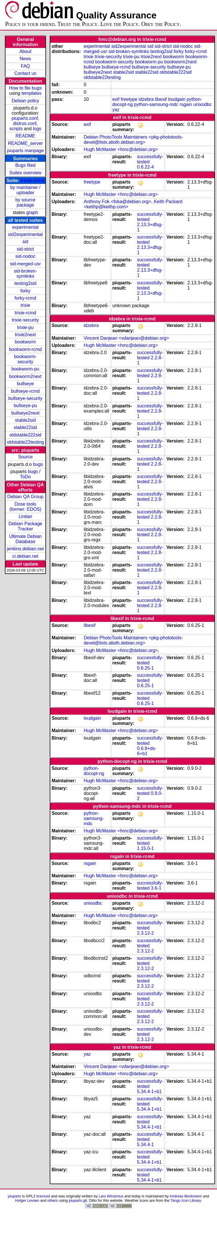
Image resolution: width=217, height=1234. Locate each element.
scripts (16, 128)
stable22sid (25, 427)
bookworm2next (25, 376)
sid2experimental (25, 234)
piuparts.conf (24, 118)
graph (32, 212)
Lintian (25, 516)
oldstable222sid (25, 434)
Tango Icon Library (185, 1200)
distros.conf (25, 123)
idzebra (146, 99)
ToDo (25, 476)
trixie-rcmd (32, 180)
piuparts (14, 1196)
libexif (161, 99)
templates (31, 93)
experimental (25, 227)
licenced (43, 1196)
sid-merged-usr (25, 263)
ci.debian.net (25, 556)
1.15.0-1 (145, 848)
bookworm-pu (25, 368)
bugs (38, 464)
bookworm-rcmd (25, 349)
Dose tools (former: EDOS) (25, 507)
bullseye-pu (25, 405)
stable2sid (25, 420)
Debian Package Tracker (25, 526)
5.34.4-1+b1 (149, 1091)
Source (25, 456)
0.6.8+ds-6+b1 (146, 751)
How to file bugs (25, 88)
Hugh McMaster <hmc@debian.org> (121, 149)
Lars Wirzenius (111, 1196)
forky (25, 290)
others (52, 1200)
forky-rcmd (26, 298)
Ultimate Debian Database (25, 539)
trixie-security (25, 320)
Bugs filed (25, 165)
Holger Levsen (27, 1200)
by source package (25, 202)
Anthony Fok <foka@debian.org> (117, 201)
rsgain (186, 104)
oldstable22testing (25, 442)
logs (37, 128)
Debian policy (25, 100)
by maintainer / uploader (25, 190)
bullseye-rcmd (25, 391)
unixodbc (202, 104)
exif (116, 99)
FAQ (25, 66)
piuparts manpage (25, 150)
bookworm (25, 341)
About (25, 51)
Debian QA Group (25, 496)
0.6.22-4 (145, 167)
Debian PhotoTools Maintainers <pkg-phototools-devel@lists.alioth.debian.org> (133, 140)
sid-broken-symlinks (25, 274)
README (25, 135)
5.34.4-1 (145, 1144)
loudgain (177, 99)
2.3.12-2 (145, 933)
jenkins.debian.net (25, 548)
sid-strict (25, 249)
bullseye (25, 383)
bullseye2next (25, 413)
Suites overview (25, 172)
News (25, 58)
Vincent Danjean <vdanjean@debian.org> (126, 338)
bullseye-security (25, 398)
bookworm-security (25, 359)
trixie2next (25, 334)
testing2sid (25, 283)
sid (25, 241)
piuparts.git (78, 1200)
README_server (25, 143)
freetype (129, 99)
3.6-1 (156, 888)
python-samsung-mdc (156, 104)
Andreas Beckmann (186, 1196)
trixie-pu (25, 327)
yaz (116, 109)
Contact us (25, 73)
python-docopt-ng (94, 771)
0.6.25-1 (145, 668)
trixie (25, 305)
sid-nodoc (25, 256)
